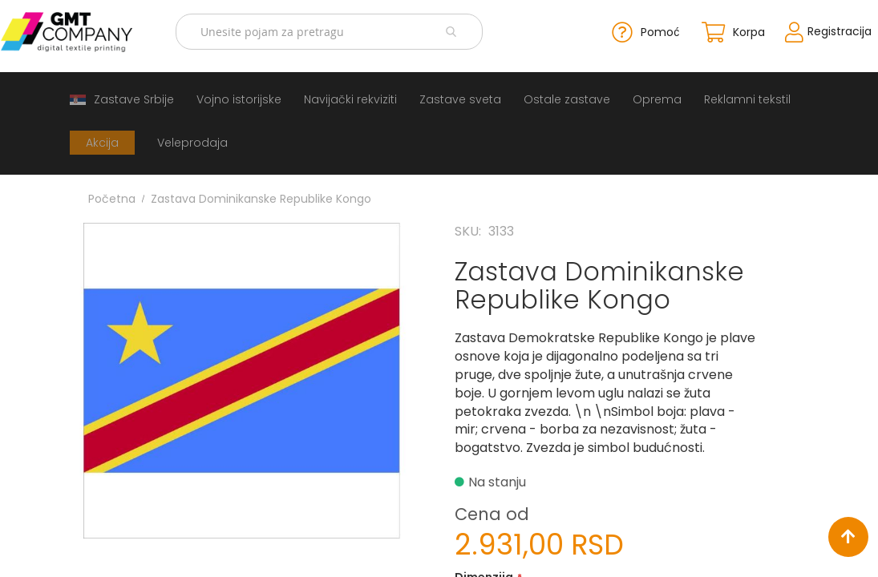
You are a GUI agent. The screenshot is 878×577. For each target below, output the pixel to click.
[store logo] (76, 31)
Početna (112, 197)
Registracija (827, 30)
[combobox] (333, 32)
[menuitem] (122, 98)
